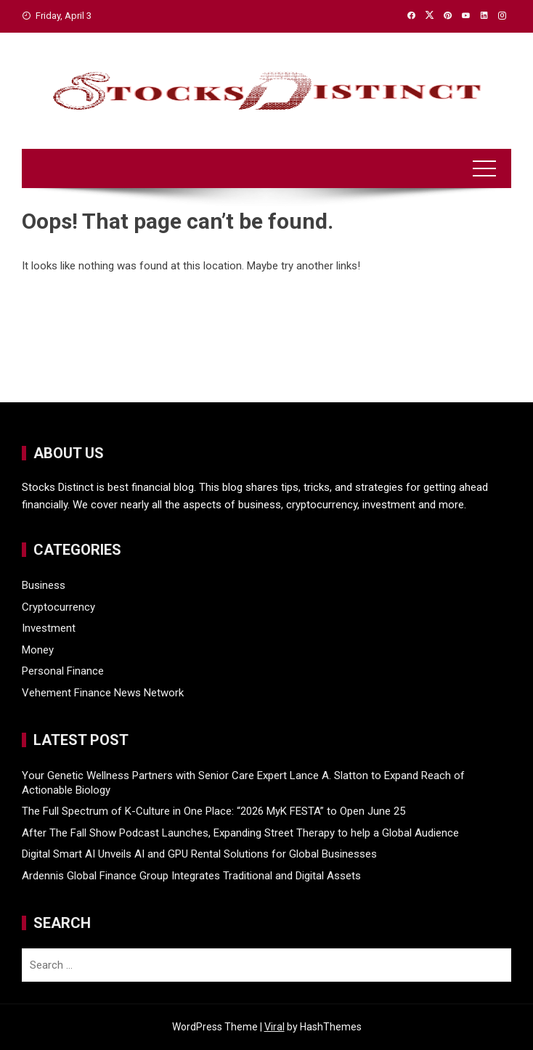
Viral (274, 1027)
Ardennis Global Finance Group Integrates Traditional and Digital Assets (191, 875)
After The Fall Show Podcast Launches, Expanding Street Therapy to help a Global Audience (240, 832)
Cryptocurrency (58, 607)
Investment (49, 628)
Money (38, 649)
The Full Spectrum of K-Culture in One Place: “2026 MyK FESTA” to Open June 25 (213, 811)
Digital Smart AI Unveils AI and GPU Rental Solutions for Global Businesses (199, 853)
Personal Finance (63, 670)
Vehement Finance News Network (103, 692)
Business (43, 585)
